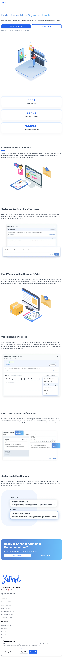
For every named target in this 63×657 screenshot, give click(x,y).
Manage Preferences (11, 652)
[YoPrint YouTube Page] (11, 593)
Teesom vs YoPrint (6, 617)
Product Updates (6, 625)
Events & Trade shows (7, 631)
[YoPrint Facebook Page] (8, 593)
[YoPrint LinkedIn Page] (14, 593)
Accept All (33, 652)
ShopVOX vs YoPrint (7, 614)
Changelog (4, 628)
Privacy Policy (21, 648)
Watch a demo (46, 26)
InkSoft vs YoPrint (6, 605)
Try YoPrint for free (16, 26)
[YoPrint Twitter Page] (5, 593)
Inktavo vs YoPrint (6, 608)
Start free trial (17, 555)
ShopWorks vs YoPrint (7, 611)
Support (3, 635)
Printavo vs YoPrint (6, 602)
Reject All (23, 652)
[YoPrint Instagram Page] (2, 593)
